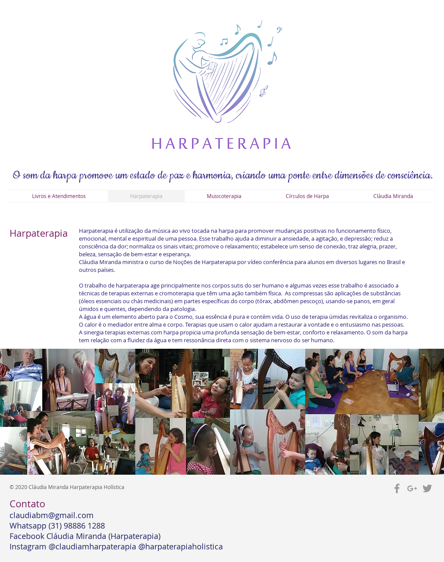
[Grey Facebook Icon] (397, 488)
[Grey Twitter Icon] (427, 488)
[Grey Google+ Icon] (412, 488)
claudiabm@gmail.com (52, 515)
